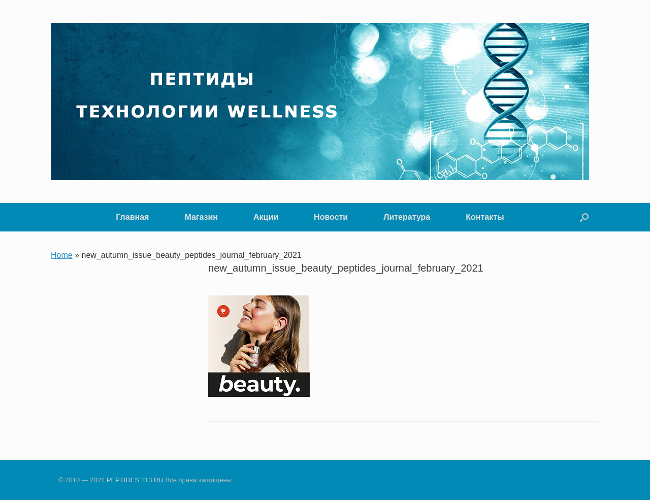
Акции (265, 217)
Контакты (485, 217)
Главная (132, 217)
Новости (331, 217)
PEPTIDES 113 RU (135, 480)
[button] (584, 217)
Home (62, 255)
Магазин (201, 217)
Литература (406, 217)
